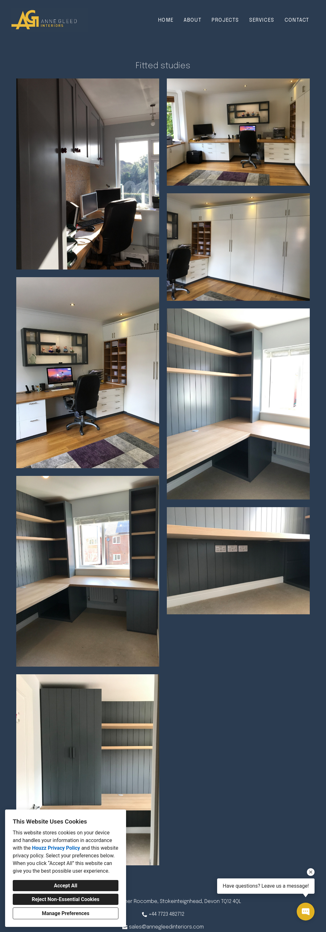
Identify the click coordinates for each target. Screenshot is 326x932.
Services (261, 20)
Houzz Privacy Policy (56, 848)
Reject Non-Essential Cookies (66, 899)
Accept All (65, 886)
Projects (225, 20)
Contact (297, 20)
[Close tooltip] (311, 872)
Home (166, 20)
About (193, 20)
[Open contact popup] (306, 912)
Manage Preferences (65, 913)
